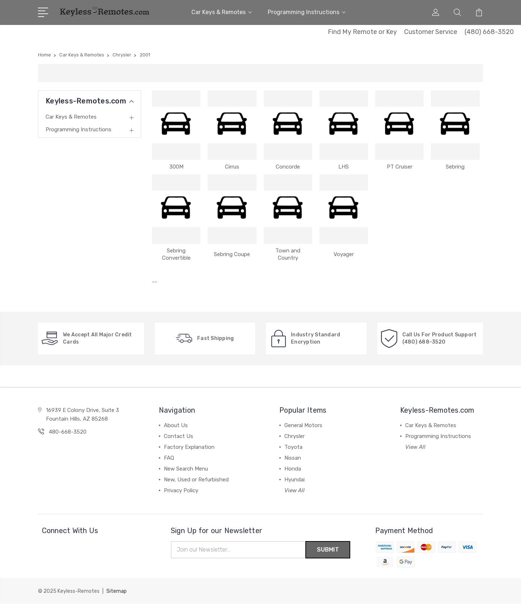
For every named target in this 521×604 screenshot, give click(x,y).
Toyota (293, 447)
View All (294, 490)
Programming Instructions (307, 12)
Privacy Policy (181, 490)
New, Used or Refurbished (196, 479)
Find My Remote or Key (362, 32)
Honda (292, 468)
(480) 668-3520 (489, 32)
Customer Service (430, 32)
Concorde (288, 166)
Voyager (344, 254)
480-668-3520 (67, 432)
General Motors (303, 425)
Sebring (455, 166)
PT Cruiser (399, 166)
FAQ (169, 458)
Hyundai (294, 479)
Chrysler (294, 436)
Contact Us (178, 436)
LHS (343, 166)
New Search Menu (186, 468)
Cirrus (232, 166)
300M (176, 166)
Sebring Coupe (232, 254)
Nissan (292, 458)
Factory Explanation (189, 447)
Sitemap (116, 591)
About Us (176, 425)
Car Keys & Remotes (221, 12)
